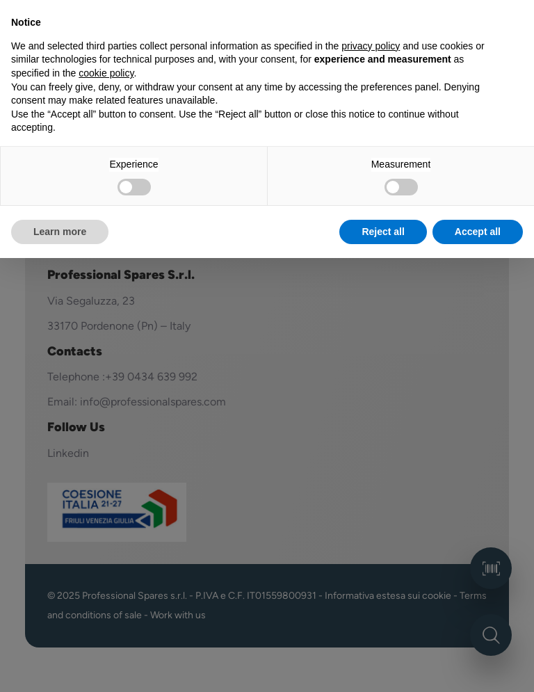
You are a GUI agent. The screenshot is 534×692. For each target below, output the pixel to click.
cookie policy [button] (106, 73)
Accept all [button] (478, 231)
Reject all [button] (383, 231)
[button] (516, 22)
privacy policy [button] (370, 45)
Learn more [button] (59, 231)
